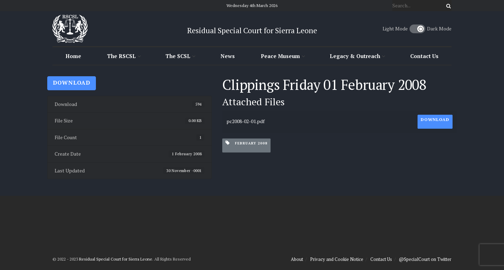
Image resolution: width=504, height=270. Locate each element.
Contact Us (424, 55)
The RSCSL (121, 55)
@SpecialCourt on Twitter (425, 259)
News (227, 55)
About (297, 259)
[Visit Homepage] (70, 28)
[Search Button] (447, 5)
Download (71, 82)
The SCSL (178, 55)
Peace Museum (280, 55)
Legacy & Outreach (355, 55)
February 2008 (246, 142)
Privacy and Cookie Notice (336, 259)
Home (73, 55)
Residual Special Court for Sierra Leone (115, 259)
